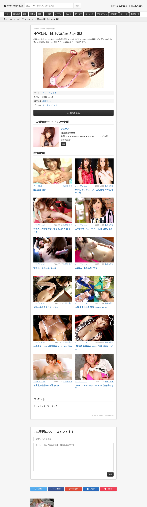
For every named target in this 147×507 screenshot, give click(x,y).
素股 (40, 14)
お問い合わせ (11, 502)
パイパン (68, 14)
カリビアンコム (49, 93)
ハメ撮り (48, 14)
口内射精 (16, 14)
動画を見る (75, 113)
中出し (7, 14)
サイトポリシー (25, 502)
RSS (36, 502)
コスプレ (58, 14)
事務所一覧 (135, 14)
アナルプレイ (102, 14)
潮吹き (32, 14)
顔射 (25, 14)
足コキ (45, 105)
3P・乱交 (78, 14)
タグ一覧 (124, 14)
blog (63, 144)
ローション (89, 14)
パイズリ (53, 105)
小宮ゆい (46, 101)
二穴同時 (114, 14)
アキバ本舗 (37, 186)
